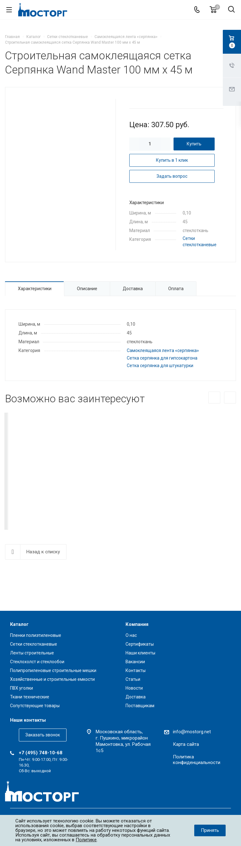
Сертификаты (140, 644)
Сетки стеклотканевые (33, 644)
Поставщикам (140, 705)
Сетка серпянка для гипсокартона (162, 358)
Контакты (136, 670)
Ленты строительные (32, 652)
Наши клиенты (140, 652)
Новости (134, 688)
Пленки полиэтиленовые (35, 635)
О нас (131, 635)
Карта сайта (186, 744)
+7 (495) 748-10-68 (40, 753)
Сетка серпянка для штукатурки (160, 365)
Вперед (230, 398)
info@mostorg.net (192, 732)
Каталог (19, 624)
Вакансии (135, 661)
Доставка (136, 696)
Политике (86, 840)
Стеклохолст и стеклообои (37, 661)
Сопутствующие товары (35, 705)
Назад (214, 398)
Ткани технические (29, 696)
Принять (210, 830)
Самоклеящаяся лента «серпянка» (163, 350)
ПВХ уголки (21, 688)
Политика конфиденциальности (196, 759)
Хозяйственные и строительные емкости (52, 679)
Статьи (133, 679)
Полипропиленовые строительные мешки (53, 670)
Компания (137, 624)
